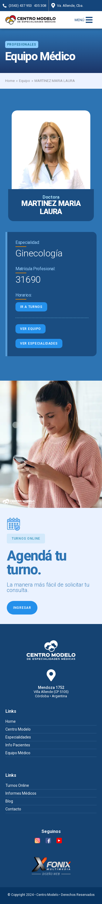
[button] (21, 44)
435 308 (40, 6)
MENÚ (79, 20)
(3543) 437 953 (20, 6)
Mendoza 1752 (51, 687)
